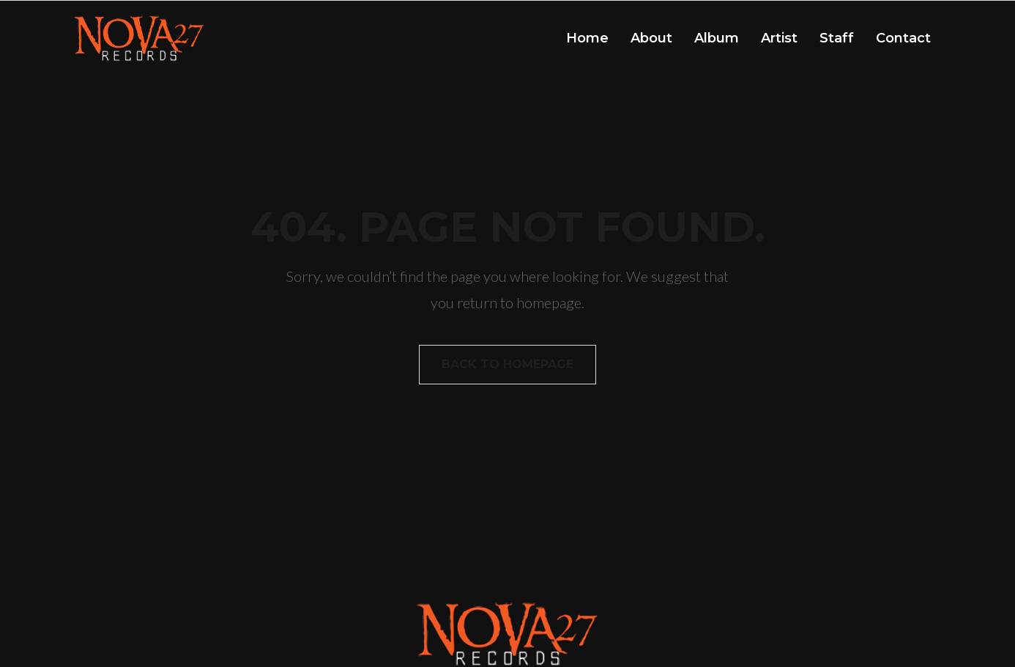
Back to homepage (507, 364)
